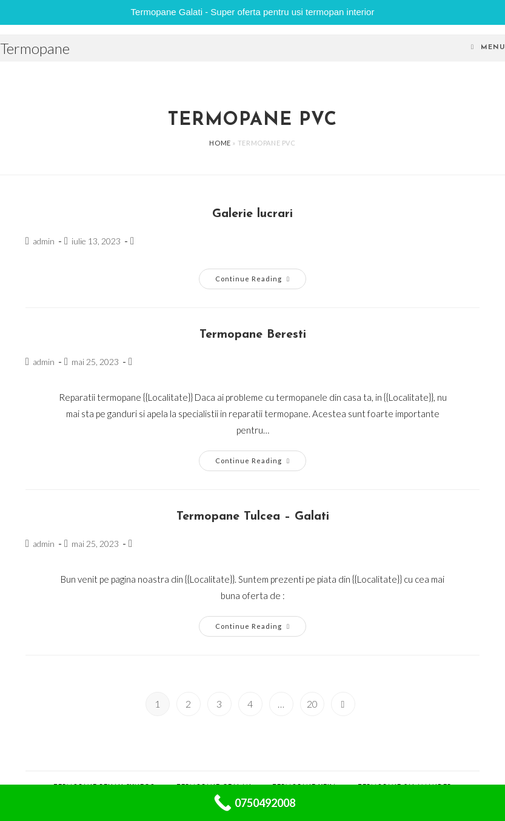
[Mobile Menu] (488, 47)
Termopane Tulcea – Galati (252, 517)
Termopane (35, 48)
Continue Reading (260, 281)
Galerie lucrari (252, 214)
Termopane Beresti (252, 335)
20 (312, 703)
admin (44, 241)
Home (219, 143)
